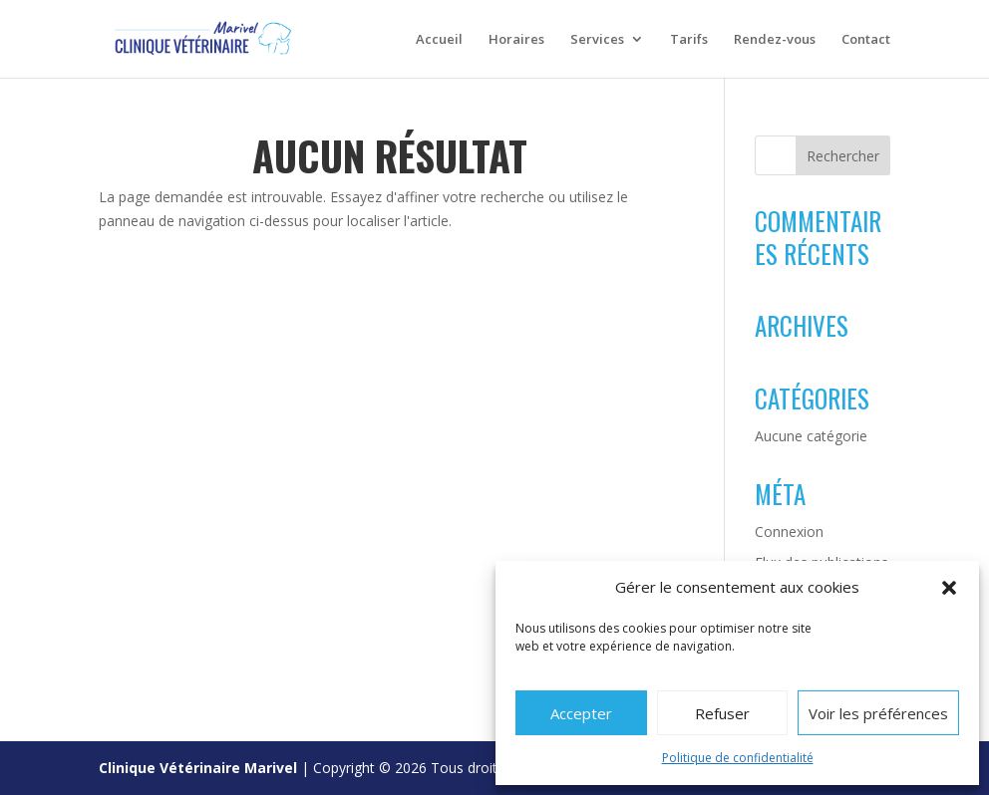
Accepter (581, 713)
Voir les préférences (878, 713)
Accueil (439, 40)
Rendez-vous (775, 40)
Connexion (789, 531)
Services (597, 40)
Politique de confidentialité (738, 757)
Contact (865, 40)
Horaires (516, 40)
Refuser (722, 713)
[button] (949, 588)
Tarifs (689, 40)
